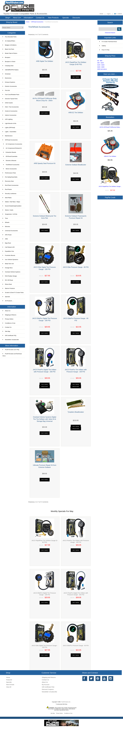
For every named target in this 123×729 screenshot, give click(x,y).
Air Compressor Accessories (12, 144)
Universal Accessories (10, 230)
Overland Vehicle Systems (11, 272)
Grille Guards (8, 102)
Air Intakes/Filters (9, 41)
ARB (5, 239)
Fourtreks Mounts (9, 255)
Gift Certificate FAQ (9, 335)
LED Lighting (7, 119)
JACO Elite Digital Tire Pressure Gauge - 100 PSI (45, 646)
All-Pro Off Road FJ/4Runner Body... (110, 127)
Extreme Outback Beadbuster (75, 165)
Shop (7, 18)
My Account (45, 684)
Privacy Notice (8, 319)
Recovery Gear (8, 181)
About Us (16, 18)
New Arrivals (10, 684)
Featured (9, 680)
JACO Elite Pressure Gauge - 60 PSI (76, 267)
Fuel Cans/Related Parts (11, 94)
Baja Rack (7, 243)
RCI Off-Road (8, 280)
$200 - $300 (100, 67)
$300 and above (102, 69)
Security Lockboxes (9, 193)
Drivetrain (7, 74)
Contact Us (40, 18)
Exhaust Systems (9, 82)
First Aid (6, 90)
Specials (65, 18)
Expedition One (8, 251)
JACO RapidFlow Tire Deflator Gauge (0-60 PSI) (45, 541)
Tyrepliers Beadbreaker (76, 412)
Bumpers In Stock (9, 61)
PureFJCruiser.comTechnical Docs (12, 355)
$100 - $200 (100, 65)
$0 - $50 (99, 60)
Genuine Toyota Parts (10, 98)
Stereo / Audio (8, 210)
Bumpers (6, 57)
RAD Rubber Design (10, 276)
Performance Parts (9, 173)
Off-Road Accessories (37, 22)
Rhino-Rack (7, 284)
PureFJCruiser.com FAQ (11, 349)
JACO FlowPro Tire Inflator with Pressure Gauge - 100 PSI (76, 541)
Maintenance (7, 135)
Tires (5, 218)
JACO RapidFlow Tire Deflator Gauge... (110, 186)
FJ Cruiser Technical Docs (108, 41)
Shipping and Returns (49, 677)
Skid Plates (7, 197)
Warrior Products (9, 288)
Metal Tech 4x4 (8, 263)
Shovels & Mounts (9, 160)
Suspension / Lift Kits (10, 214)
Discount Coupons (48, 689)
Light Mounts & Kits (9, 123)
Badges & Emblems (9, 45)
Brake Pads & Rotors (10, 53)
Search (110, 22)
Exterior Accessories (10, 86)
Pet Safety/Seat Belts (10, 177)
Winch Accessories (10, 168)
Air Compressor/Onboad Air (12, 148)
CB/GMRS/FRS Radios (11, 70)
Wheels (6, 222)
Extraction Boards (9, 152)
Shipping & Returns (9, 315)
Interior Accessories (9, 115)
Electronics (7, 78)
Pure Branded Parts (9, 37)
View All (8, 687)
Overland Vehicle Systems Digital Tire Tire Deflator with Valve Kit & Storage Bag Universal (44, 419)
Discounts (76, 18)
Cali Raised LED (9, 247)
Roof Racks (7, 189)
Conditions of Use (9, 323)
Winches (6, 226)
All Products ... (8, 300)
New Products (53, 18)
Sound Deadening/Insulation (12, 206)
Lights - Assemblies (9, 131)
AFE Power (7, 234)
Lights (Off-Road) (9, 127)
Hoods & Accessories (10, 111)
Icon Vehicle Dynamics (10, 259)
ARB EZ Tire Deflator (75, 112)
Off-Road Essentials (10, 156)
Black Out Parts (8, 49)
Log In (109, 13)
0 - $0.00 (118, 13)
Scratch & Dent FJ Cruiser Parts (13, 292)
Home (101, 13)
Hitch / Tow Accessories (11, 107)
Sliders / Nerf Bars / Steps (11, 201)
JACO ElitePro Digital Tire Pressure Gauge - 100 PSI (44, 593)
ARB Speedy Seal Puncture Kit (44, 163)
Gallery (102, 45)
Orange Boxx (8, 267)
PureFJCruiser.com (65, 701)
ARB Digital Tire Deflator (44, 61)
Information (28, 18)
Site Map (6, 331)
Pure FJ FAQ (104, 50)
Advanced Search (110, 32)
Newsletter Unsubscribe (11, 339)
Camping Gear (8, 65)
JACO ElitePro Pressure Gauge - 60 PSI (76, 645)
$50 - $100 (100, 62)
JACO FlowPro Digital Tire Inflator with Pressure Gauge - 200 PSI (76, 593)
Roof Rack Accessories (10, 185)
